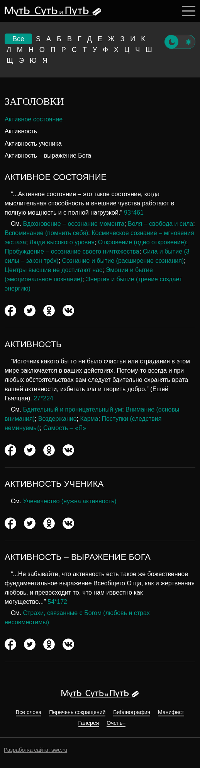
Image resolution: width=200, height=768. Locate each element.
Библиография (131, 712)
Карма (89, 418)
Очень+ (116, 723)
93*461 (134, 212)
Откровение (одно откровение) (142, 242)
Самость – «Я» (64, 428)
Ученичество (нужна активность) (69, 501)
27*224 (43, 398)
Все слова (28, 712)
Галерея (88, 723)
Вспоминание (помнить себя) (46, 233)
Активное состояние (34, 119)
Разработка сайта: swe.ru (35, 750)
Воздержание (57, 418)
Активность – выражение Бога (48, 155)
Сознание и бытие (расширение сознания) (123, 260)
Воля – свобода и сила (160, 223)
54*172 (57, 601)
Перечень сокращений (77, 712)
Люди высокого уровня (61, 242)
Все (18, 39)
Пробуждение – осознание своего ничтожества (72, 251)
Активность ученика (33, 143)
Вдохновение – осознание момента (73, 223)
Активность (21, 131)
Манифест (171, 712)
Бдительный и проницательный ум (72, 409)
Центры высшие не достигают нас (53, 270)
